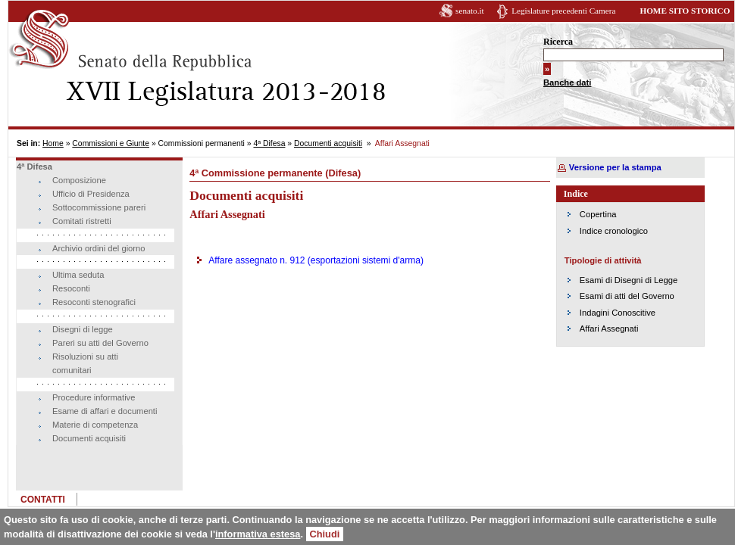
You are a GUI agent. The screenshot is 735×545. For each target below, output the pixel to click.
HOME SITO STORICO (685, 10)
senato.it (469, 10)
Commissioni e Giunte (110, 143)
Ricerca (558, 41)
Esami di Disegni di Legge (628, 280)
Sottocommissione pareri (98, 207)
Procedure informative (93, 397)
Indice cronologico (614, 230)
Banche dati (567, 82)
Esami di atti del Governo (627, 296)
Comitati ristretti (81, 221)
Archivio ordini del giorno (98, 248)
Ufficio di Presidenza (91, 193)
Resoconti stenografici (94, 302)
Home (53, 143)
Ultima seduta (78, 274)
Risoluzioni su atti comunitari (85, 363)
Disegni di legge (82, 329)
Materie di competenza (95, 424)
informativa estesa (257, 534)
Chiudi (325, 534)
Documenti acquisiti (328, 143)
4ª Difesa (269, 143)
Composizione (79, 180)
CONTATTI (42, 499)
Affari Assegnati (609, 328)
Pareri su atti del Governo (100, 342)
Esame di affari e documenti (104, 411)
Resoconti (71, 288)
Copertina (598, 214)
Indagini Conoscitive (617, 312)
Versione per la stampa (615, 167)
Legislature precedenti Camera (563, 10)
